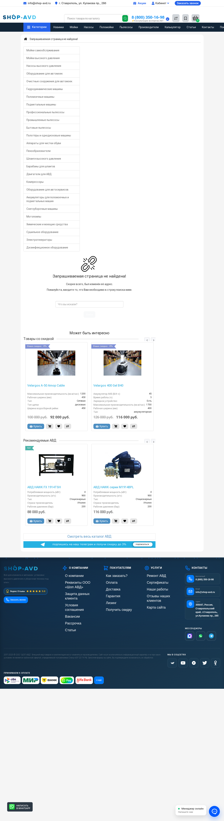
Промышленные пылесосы (42, 119)
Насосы (89, 27)
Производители (149, 27)
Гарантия (108, 594)
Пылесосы (126, 27)
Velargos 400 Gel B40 (108, 385)
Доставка (108, 588)
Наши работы (152, 588)
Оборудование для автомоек (44, 73)
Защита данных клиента (76, 588)
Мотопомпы (33, 216)
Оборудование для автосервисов (47, 189)
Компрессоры (35, 181)
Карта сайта (151, 601)
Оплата (107, 582)
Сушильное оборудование (42, 232)
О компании (69, 575)
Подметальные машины (41, 104)
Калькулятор (173, 27)
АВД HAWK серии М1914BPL (113, 487)
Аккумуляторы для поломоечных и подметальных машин (47, 199)
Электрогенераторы (39, 239)
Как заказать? (111, 575)
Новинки (58, 27)
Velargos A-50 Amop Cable (46, 385)
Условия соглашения (74, 594)
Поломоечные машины (40, 96)
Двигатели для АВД (39, 174)
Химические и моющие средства (47, 224)
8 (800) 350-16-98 (148, 17)
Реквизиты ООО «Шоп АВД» (79, 582)
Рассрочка (68, 607)
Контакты (208, 27)
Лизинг (107, 601)
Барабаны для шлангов (40, 166)
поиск (89, 314)
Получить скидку (113, 607)
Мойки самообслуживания (42, 50)
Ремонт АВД (151, 575)
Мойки (74, 27)
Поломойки (107, 27)
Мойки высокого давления (43, 58)
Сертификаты (152, 582)
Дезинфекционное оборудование (47, 247)
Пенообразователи (38, 150)
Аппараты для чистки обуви (43, 143)
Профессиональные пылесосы (45, 112)
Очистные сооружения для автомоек (49, 81)
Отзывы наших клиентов (158, 594)
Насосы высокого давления (43, 65)
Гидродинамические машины (44, 89)
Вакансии (68, 601)
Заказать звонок (188, 3)
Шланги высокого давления (43, 158)
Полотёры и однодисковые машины (48, 135)
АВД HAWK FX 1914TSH (44, 487)
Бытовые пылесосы (38, 127)
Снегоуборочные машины (42, 208)
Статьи (191, 27)
